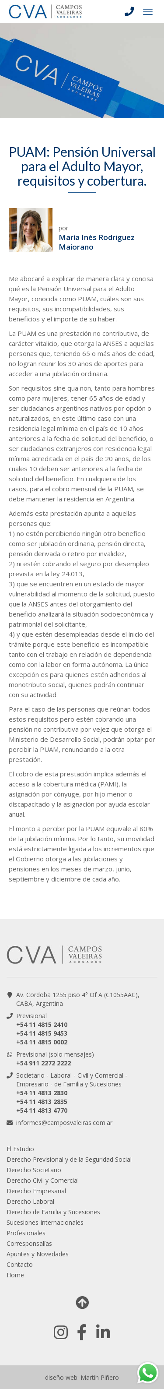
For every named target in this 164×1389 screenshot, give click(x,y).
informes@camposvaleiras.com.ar (64, 1122)
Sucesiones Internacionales (45, 1222)
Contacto (20, 1264)
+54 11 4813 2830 (41, 1093)
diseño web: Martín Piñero (82, 1377)
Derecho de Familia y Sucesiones (53, 1212)
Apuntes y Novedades (38, 1254)
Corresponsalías (29, 1243)
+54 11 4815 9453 (41, 1033)
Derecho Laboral (30, 1201)
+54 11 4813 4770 (41, 1110)
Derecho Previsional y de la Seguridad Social (69, 1159)
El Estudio (20, 1149)
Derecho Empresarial (36, 1191)
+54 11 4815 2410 (41, 1024)
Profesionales (26, 1233)
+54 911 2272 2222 (43, 1063)
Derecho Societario (34, 1170)
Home (15, 1275)
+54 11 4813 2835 (41, 1101)
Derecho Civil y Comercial (43, 1180)
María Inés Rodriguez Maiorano (97, 242)
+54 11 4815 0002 (41, 1042)
